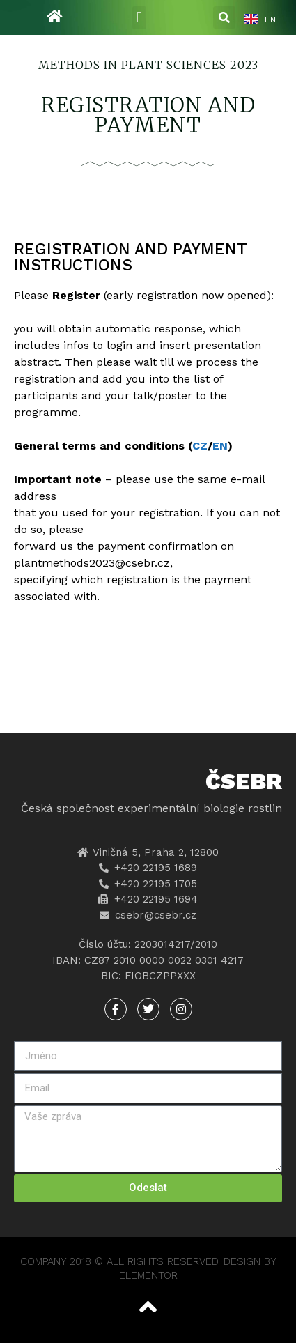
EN (220, 445)
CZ (200, 445)
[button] (139, 17)
